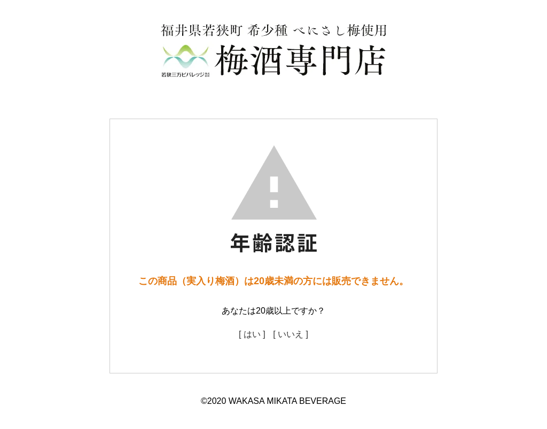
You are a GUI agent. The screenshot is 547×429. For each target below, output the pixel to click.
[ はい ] (252, 334)
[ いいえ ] (290, 334)
